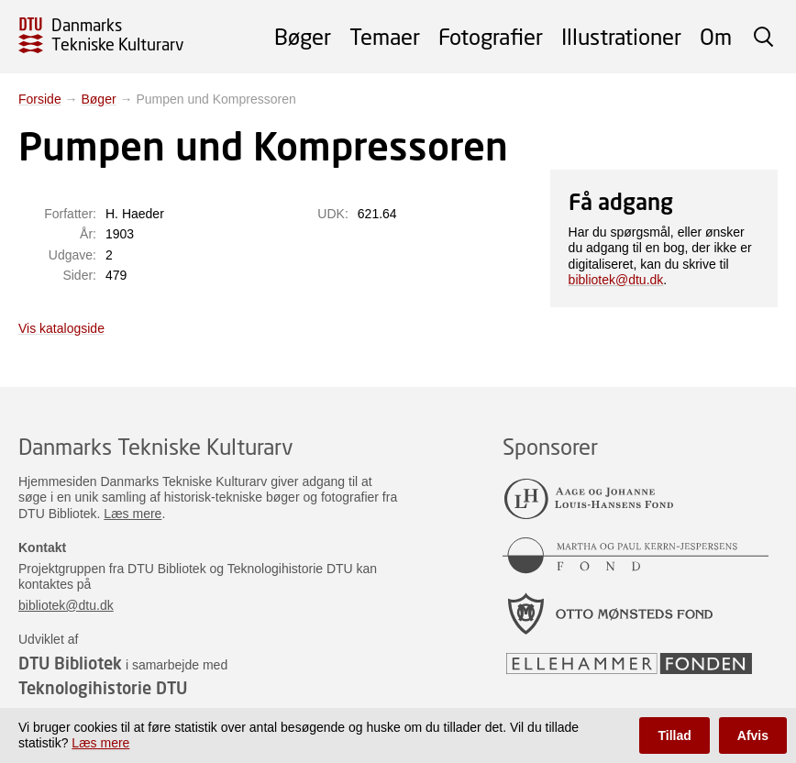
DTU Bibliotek (70, 663)
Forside (39, 99)
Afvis (752, 735)
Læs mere (132, 513)
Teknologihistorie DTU (102, 688)
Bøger (302, 36)
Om (716, 36)
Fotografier (490, 36)
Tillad (674, 735)
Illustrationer (621, 36)
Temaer (384, 36)
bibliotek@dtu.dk (616, 279)
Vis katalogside (61, 328)
